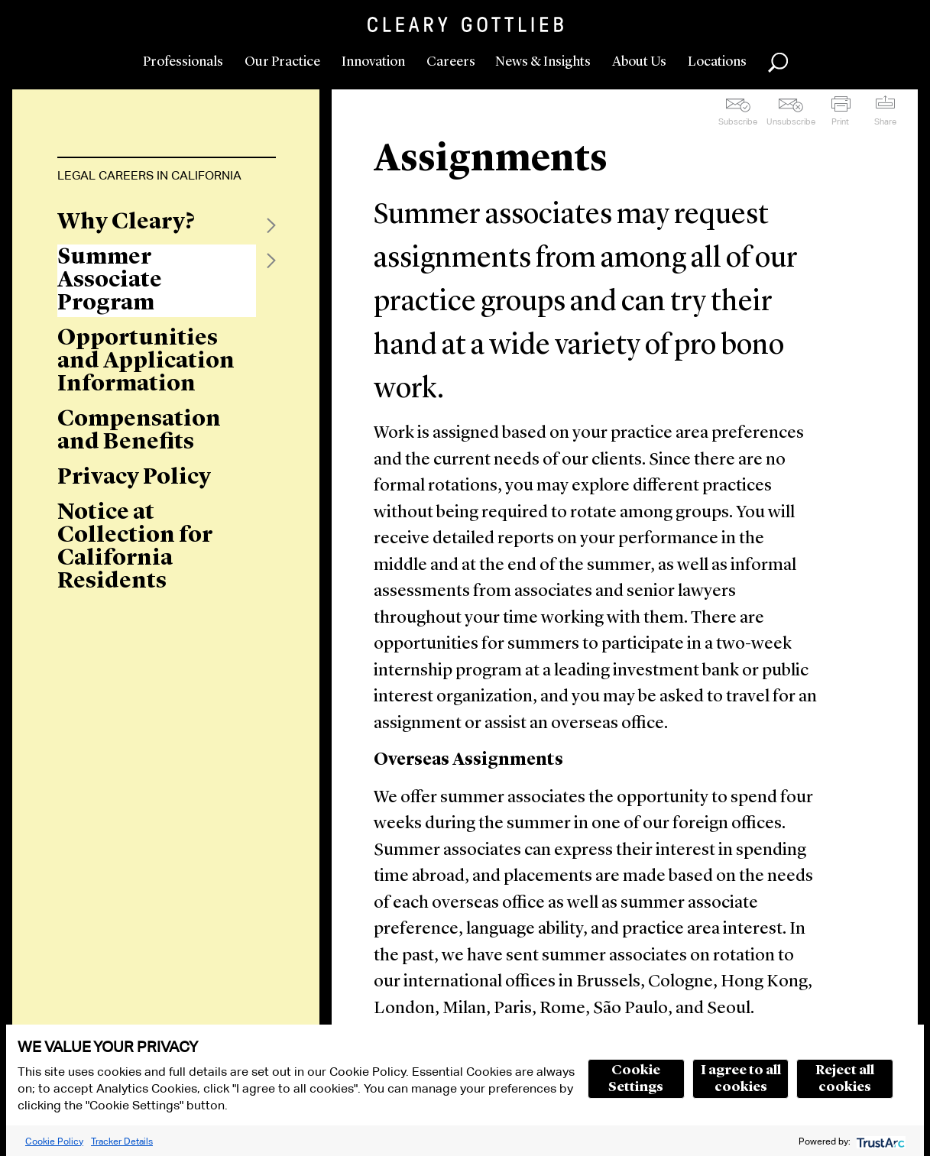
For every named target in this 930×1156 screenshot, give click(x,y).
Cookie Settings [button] (635, 1079)
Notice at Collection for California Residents (134, 547)
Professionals (183, 62)
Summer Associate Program (109, 280)
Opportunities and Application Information (146, 361)
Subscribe (737, 121)
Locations (717, 62)
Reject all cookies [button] (844, 1079)
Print (840, 121)
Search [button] (778, 63)
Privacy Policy (134, 477)
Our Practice (282, 62)
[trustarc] (879, 1141)
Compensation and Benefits (139, 431)
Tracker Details (122, 1141)
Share (885, 121)
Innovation (373, 62)
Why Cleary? (126, 222)
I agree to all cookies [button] (741, 1079)
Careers (450, 62)
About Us (639, 62)
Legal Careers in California (149, 175)
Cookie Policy (54, 1141)
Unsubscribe (790, 121)
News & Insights (543, 62)
